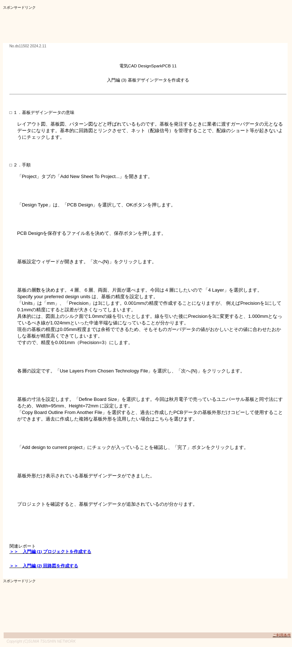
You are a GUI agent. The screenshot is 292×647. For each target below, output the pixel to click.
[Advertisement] (136, 26)
